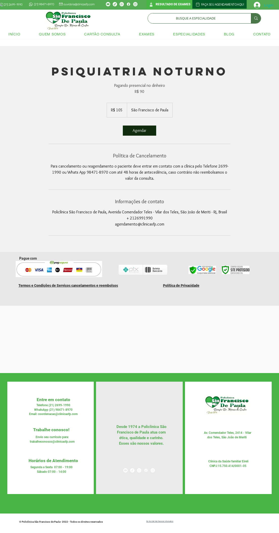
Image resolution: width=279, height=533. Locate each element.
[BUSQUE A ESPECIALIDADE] (195, 18)
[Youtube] (108, 4)
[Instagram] (135, 4)
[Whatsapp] (122, 4)
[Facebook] (128, 4)
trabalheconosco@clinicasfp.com (52, 441)
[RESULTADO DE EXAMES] (169, 4)
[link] (139, 131)
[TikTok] (115, 4)
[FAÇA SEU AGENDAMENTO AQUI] (219, 4)
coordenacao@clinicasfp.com (58, 414)
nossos (142, 443)
